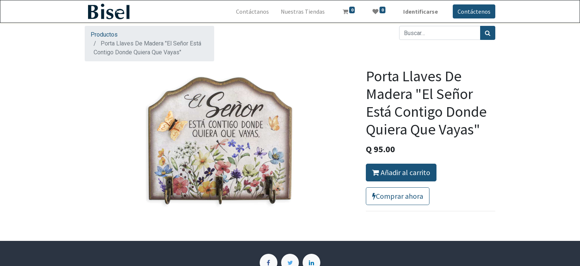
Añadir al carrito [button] (401, 172)
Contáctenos (474, 11)
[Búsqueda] (487, 33)
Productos (104, 34)
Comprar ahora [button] (397, 196)
